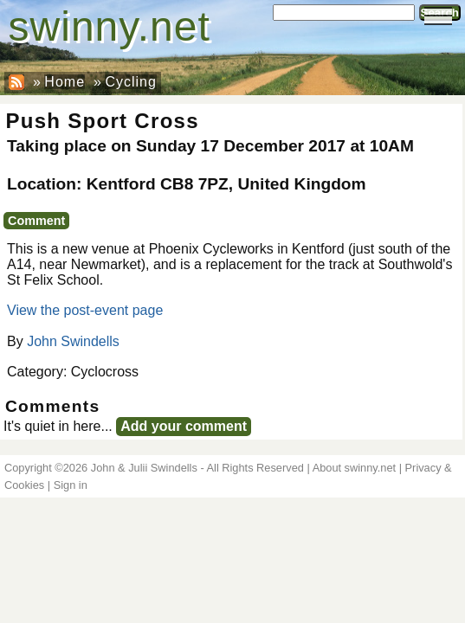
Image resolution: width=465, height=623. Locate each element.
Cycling (130, 81)
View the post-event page (85, 310)
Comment (36, 221)
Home (64, 81)
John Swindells (73, 341)
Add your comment (183, 426)
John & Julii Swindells (144, 467)
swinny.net (109, 26)
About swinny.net (355, 467)
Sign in (70, 484)
